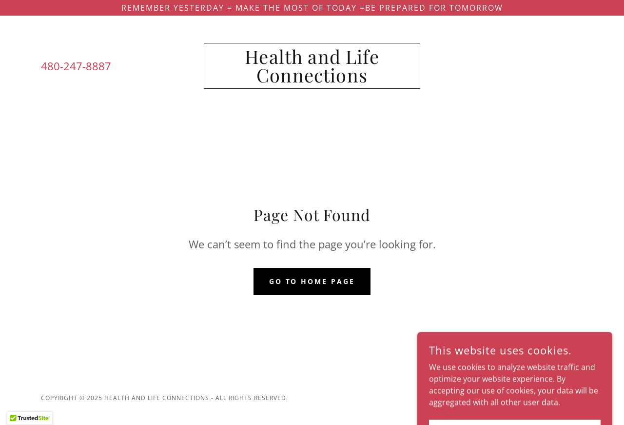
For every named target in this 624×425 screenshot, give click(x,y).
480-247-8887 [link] (76, 66)
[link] (312, 79)
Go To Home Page (312, 281)
